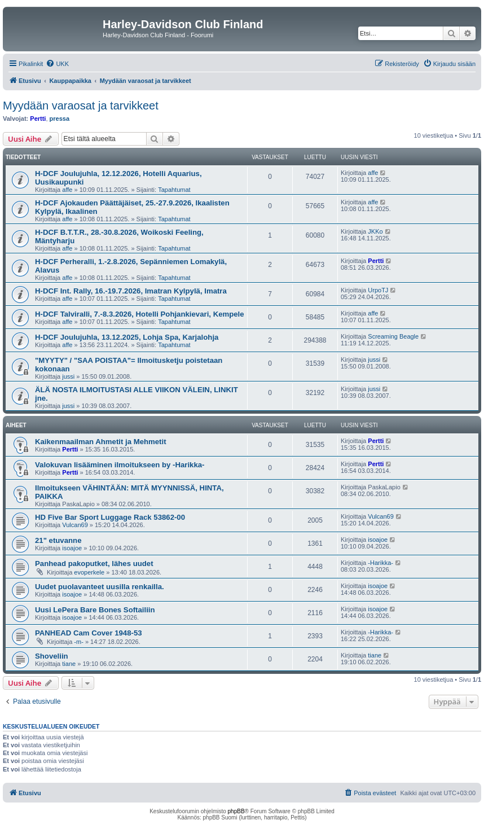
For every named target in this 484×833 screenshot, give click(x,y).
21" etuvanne (58, 540)
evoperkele (89, 572)
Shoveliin (51, 656)
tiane (69, 663)
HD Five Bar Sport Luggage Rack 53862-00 (110, 517)
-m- (78, 641)
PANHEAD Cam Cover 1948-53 (88, 633)
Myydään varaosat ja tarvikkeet (81, 105)
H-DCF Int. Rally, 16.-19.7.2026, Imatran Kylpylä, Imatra (131, 291)
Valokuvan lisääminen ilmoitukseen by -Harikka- (120, 465)
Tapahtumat (174, 189)
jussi (68, 376)
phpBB (236, 811)
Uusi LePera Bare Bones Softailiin (95, 610)
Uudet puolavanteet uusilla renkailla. (99, 586)
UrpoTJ (378, 290)
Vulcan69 (74, 524)
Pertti (38, 118)
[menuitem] (57, 64)
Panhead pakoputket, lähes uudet (94, 563)
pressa (59, 118)
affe (67, 189)
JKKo (375, 231)
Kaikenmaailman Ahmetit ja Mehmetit (100, 441)
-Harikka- (380, 562)
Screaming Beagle (393, 336)
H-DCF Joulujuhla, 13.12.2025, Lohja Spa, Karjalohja (126, 337)
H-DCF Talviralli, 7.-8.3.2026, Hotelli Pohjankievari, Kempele (139, 314)
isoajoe (72, 548)
